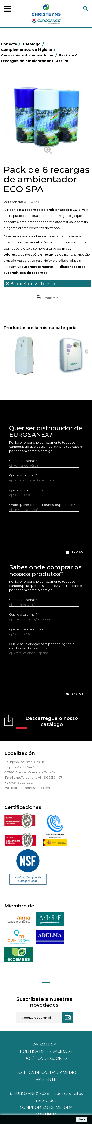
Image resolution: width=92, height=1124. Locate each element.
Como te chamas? (23, 460)
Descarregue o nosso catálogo (47, 722)
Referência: (13, 202)
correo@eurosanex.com (31, 787)
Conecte (11, 44)
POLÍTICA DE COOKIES (46, 1058)
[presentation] (46, 537)
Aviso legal (46, 1044)
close (81, 1119)
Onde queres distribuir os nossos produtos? (42, 505)
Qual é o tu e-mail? (23, 475)
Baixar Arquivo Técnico (31, 283)
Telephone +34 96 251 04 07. (42, 777)
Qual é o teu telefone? (26, 490)
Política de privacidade (46, 1051)
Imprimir (51, 297)
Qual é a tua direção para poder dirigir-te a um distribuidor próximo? (41, 646)
